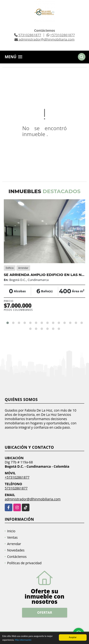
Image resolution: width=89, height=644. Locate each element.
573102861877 (29, 35)
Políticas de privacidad (24, 563)
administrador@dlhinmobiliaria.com (33, 499)
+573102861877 (62, 35)
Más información (23, 639)
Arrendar (14, 544)
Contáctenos (17, 556)
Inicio (11, 531)
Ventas (12, 537)
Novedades (15, 550)
